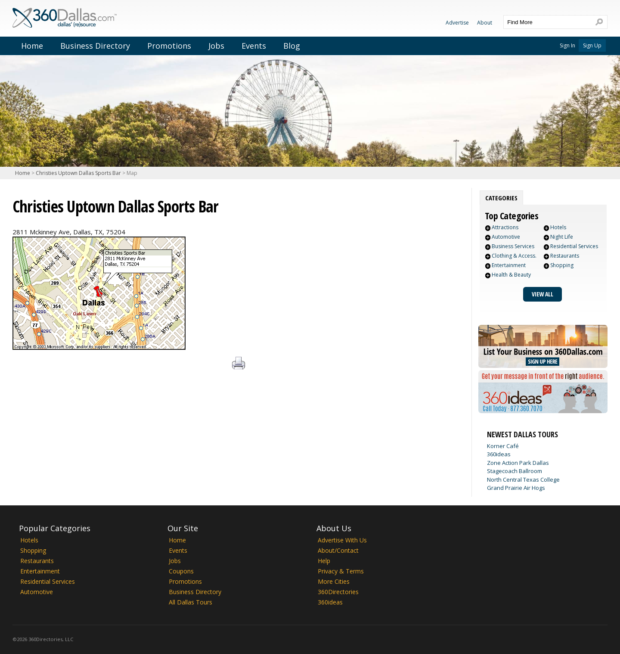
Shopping (562, 265)
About (484, 22)
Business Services (513, 246)
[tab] (501, 197)
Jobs (216, 45)
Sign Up (592, 45)
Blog (291, 45)
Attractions (505, 227)
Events (254, 45)
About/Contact (338, 550)
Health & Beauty (511, 274)
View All (542, 294)
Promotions (169, 45)
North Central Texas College (523, 479)
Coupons (181, 571)
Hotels (558, 227)
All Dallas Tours (190, 602)
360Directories (338, 592)
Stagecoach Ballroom (514, 471)
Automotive (506, 236)
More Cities (334, 581)
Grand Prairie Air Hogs (516, 488)
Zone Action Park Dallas (518, 463)
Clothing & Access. (514, 255)
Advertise (457, 22)
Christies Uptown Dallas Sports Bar (78, 173)
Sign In (567, 45)
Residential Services (574, 246)
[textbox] (547, 22)
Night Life (561, 236)
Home (32, 45)
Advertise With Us (342, 540)
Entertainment (509, 265)
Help (324, 561)
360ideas (499, 454)
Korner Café (503, 446)
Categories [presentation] (501, 197)
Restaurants (564, 255)
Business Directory (95, 45)
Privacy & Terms (341, 571)
